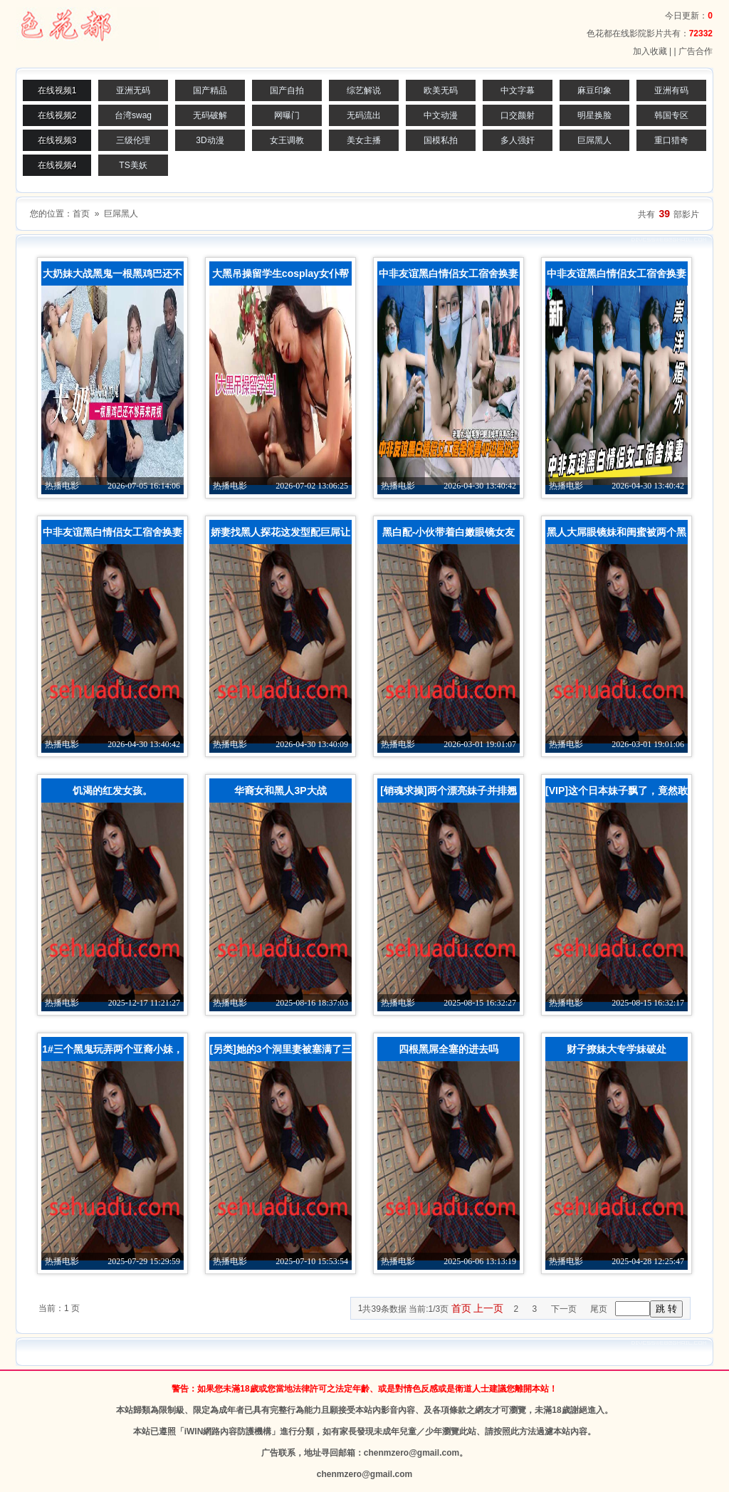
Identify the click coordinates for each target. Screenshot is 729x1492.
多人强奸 (517, 140)
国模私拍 (441, 140)
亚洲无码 (133, 90)
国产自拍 (287, 90)
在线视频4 (57, 165)
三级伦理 (133, 140)
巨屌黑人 (594, 140)
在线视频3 (57, 140)
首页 (81, 214)
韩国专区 (671, 115)
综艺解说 (364, 90)
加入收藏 (650, 51)
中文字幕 (517, 90)
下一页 (564, 1309)
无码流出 (364, 115)
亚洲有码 (671, 90)
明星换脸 (594, 115)
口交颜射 (517, 115)
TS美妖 (133, 165)
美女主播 (364, 140)
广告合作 (695, 51)
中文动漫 (441, 115)
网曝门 (287, 115)
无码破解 (210, 115)
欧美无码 (441, 90)
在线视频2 (57, 115)
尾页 (598, 1309)
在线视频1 (57, 90)
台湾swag (133, 115)
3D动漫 (210, 140)
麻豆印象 (594, 90)
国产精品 (210, 90)
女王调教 (287, 140)
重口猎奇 (671, 140)
